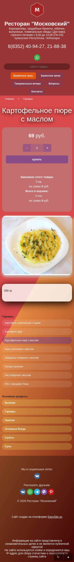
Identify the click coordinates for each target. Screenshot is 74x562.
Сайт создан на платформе (37, 516)
